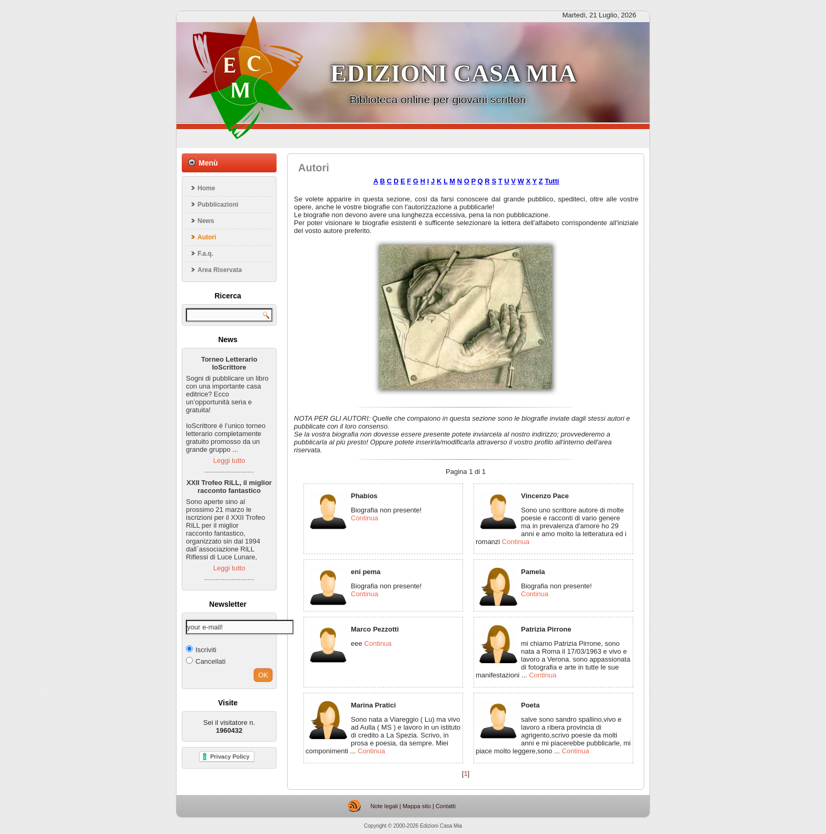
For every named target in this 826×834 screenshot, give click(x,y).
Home (206, 188)
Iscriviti (201, 649)
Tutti (552, 181)
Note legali (384, 806)
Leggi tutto (229, 460)
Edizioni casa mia (453, 73)
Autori (207, 237)
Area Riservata (220, 270)
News (206, 221)
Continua (364, 518)
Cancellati (205, 661)
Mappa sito (416, 806)
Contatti (446, 806)
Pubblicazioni (218, 204)
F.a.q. (205, 253)
